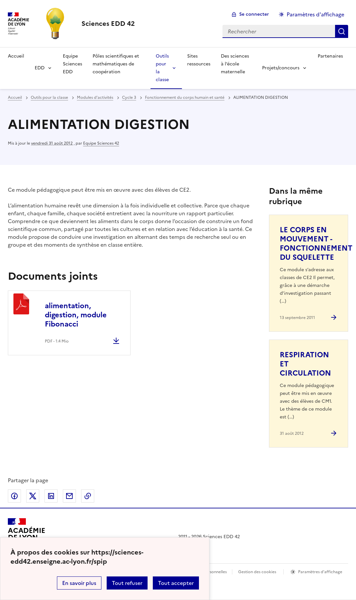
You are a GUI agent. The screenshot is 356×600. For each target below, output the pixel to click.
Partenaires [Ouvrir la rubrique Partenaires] (330, 56)
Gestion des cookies (257, 572)
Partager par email (69, 496)
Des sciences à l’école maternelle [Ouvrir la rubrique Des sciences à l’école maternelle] (235, 64)
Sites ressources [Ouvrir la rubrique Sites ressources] (198, 60)
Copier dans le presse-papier (87, 496)
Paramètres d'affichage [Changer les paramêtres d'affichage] (315, 14)
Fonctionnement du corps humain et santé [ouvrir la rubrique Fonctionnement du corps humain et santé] (184, 97)
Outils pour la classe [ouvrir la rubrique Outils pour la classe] (49, 97)
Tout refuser (127, 583)
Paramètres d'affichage (320, 572)
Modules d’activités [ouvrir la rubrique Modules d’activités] (95, 97)
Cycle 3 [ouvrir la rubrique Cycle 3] (129, 97)
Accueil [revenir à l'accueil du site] (15, 97)
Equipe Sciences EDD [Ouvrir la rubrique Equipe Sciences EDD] (72, 64)
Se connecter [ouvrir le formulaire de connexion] (254, 14)
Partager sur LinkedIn (51, 496)
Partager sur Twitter (32, 496)
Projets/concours (280, 67)
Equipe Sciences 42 (101, 143)
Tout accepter (176, 583)
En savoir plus (79, 583)
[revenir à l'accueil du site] (108, 23)
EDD (39, 67)
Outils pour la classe (162, 68)
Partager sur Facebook (14, 496)
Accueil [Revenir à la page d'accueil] (16, 56)
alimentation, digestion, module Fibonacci (76, 314)
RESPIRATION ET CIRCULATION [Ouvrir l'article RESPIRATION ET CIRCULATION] (305, 364)
